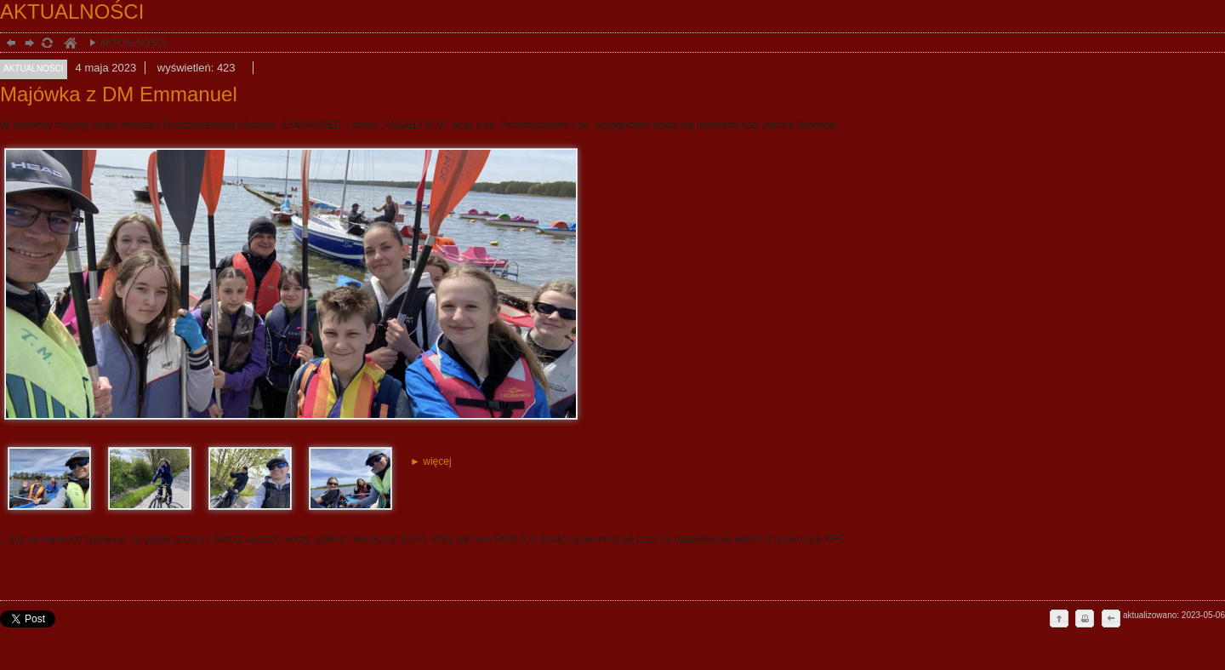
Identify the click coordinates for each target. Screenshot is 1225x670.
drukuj (1084, 620)
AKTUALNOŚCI (123, 42)
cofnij (1110, 620)
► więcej (431, 461)
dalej (27, 44)
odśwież (46, 44)
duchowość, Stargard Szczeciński (69, 44)
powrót (9, 44)
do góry (1059, 620)
